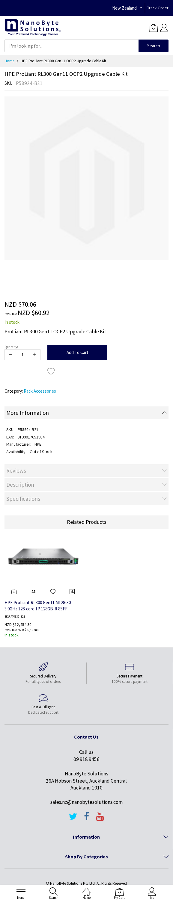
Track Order (158, 7)
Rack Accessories (40, 391)
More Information (27, 412)
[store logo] (32, 28)
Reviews (16, 470)
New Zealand (124, 8)
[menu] (20, 891)
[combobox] (71, 46)
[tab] (86, 412)
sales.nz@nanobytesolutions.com (86, 802)
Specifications (23, 498)
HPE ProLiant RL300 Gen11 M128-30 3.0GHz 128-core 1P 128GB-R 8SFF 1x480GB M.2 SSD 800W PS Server (37, 609)
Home (9, 60)
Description (20, 484)
